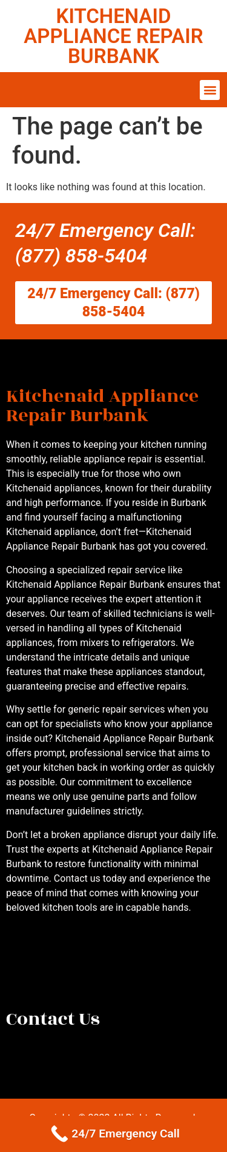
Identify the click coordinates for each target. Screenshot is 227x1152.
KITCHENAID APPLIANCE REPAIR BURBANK (113, 36)
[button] (210, 90)
